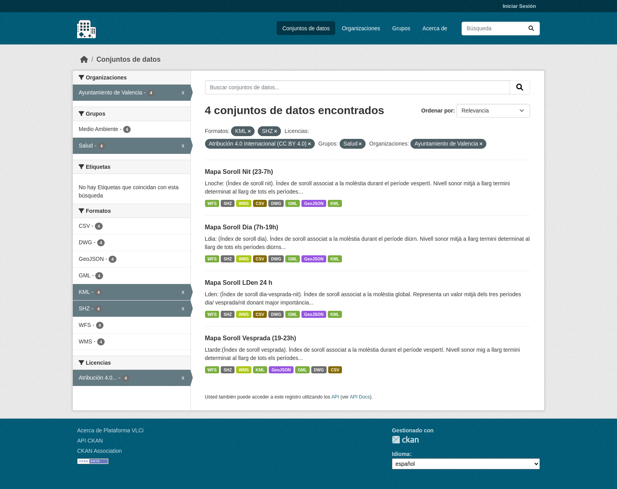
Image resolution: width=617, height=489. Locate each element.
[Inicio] (84, 59)
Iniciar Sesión (519, 6)
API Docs (360, 397)
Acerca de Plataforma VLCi (110, 430)
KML (335, 203)
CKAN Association (99, 451)
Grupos (401, 28)
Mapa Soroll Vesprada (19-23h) (250, 338)
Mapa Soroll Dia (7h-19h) (242, 227)
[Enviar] (531, 28)
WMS (244, 203)
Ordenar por (437, 110)
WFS (211, 203)
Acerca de (435, 28)
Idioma (401, 454)
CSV (260, 203)
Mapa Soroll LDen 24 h (239, 282)
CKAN (405, 439)
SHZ (228, 203)
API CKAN (90, 440)
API (335, 397)
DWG (276, 203)
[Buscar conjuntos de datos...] (501, 28)
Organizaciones (361, 28)
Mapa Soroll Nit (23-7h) (239, 171)
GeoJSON (313, 203)
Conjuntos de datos (306, 28)
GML (292, 203)
